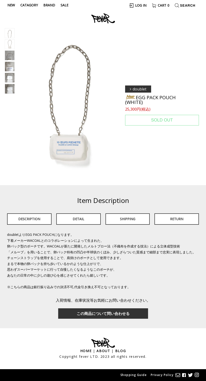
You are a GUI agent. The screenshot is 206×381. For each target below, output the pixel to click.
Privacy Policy (162, 375)
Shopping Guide (133, 375)
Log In (140, 5)
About (103, 351)
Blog (120, 351)
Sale (64, 5)
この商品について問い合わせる (103, 313)
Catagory (29, 5)
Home (86, 351)
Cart (163, 5)
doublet (139, 89)
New (11, 5)
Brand (49, 5)
